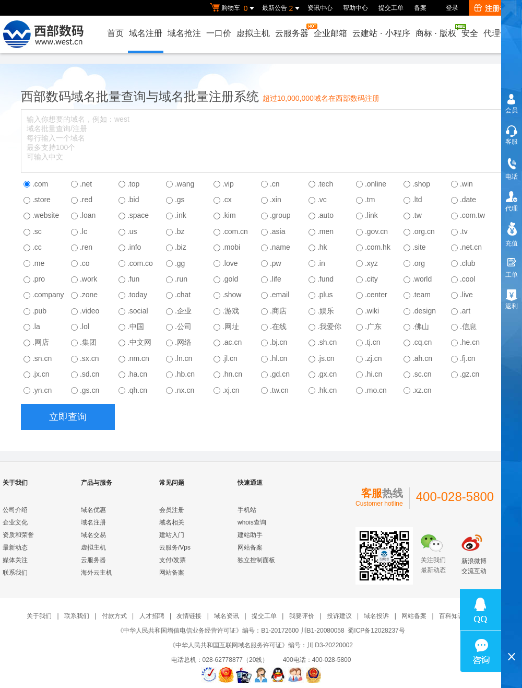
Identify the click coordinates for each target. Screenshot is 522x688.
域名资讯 (226, 616)
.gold (230, 279)
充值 (511, 243)
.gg (180, 263)
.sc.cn (422, 374)
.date (468, 199)
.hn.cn (232, 374)
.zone (89, 294)
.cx (227, 199)
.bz (180, 231)
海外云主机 (96, 572)
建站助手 (250, 535)
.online (375, 184)
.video (89, 311)
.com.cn (235, 231)
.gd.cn (280, 374)
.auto (325, 215)
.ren (86, 247)
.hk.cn (327, 390)
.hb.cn (185, 374)
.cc (37, 247)
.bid (133, 199)
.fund (325, 279)
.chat (183, 294)
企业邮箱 (330, 33)
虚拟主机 (253, 33)
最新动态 (15, 547)
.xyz (371, 263)
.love (230, 263)
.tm (370, 199)
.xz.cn (422, 390)
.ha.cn (137, 374)
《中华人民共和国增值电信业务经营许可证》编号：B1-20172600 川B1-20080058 (230, 630)
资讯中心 (320, 7)
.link (371, 215)
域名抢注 (184, 33)
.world (422, 279)
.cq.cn (422, 342)
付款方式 (114, 616)
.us (132, 231)
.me (38, 263)
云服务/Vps (175, 547)
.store (41, 199)
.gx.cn (327, 374)
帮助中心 (355, 7)
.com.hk (377, 247)
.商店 (278, 311)
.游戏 (230, 311)
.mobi (231, 247)
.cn (275, 184)
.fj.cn (468, 358)
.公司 (183, 326)
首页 (115, 33)
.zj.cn (373, 358)
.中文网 (139, 342)
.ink (180, 215)
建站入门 (171, 535)
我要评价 (301, 616)
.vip (228, 184)
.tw (417, 215)
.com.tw (472, 215)
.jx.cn (41, 374)
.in (321, 263)
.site (419, 247)
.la (36, 326)
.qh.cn (137, 390)
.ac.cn (232, 342)
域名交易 (93, 535)
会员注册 (171, 510)
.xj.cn (231, 390)
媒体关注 (15, 560)
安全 (469, 33)
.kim (229, 215)
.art (465, 311)
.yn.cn (42, 390)
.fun (133, 279)
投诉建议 (339, 616)
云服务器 (292, 31)
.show (232, 294)
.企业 (183, 311)
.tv (464, 231)
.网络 (183, 342)
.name (280, 247)
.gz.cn (469, 374)
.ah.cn (422, 358)
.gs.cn (89, 390)
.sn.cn (42, 358)
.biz (180, 247)
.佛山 (420, 326)
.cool (468, 279)
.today (137, 294)
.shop (421, 184)
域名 (83, 96)
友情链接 (188, 616)
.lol (84, 326)
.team (421, 294)
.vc (322, 199)
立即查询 (68, 417)
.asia (278, 231)
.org (418, 263)
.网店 (40, 342)
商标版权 (436, 31)
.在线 (278, 326)
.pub (39, 311)
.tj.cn (373, 342)
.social (137, 311)
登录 (452, 7)
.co (85, 263)
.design (424, 311)
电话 (511, 176)
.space (138, 215)
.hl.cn (278, 358)
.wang (184, 184)
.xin (275, 199)
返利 (511, 306)
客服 (511, 141)
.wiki (372, 311)
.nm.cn (138, 358)
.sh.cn (327, 342)
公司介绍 (15, 510)
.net (86, 184)
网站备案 (171, 572)
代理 (511, 208)
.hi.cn (373, 374)
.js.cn (326, 358)
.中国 (135, 326)
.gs (180, 199)
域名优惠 (93, 510)
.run (181, 279)
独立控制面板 (256, 560)
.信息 (468, 326)
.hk (322, 247)
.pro (38, 279)
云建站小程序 (381, 33)
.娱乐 (325, 311)
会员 (511, 110)
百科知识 (451, 616)
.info (134, 247)
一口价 (218, 33)
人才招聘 (151, 616)
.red (86, 199)
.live (466, 294)
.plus (325, 294)
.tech (325, 184)
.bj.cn (278, 342)
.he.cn (470, 342)
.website (45, 215)
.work (88, 279)
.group (280, 215)
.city (371, 279)
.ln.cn (183, 358)
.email (279, 294)
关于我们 (39, 616)
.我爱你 (329, 326)
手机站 (247, 510)
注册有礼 (494, 8)
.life (275, 279)
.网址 (230, 326)
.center (376, 294)
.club (468, 263)
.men (325, 231)
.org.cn (423, 231)
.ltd (417, 199)
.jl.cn (230, 358)
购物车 (233, 8)
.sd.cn (89, 374)
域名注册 (145, 33)
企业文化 (15, 522)
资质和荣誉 (18, 535)
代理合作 (500, 33)
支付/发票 (172, 560)
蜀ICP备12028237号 (376, 630)
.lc (83, 231)
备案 (420, 7)
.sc (37, 231)
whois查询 (252, 522)
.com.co (140, 263)
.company (48, 294)
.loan (88, 215)
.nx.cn (184, 390)
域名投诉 (376, 616)
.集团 (88, 342)
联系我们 (15, 572)
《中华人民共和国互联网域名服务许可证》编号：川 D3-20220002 (261, 645)
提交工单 (391, 7)
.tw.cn (279, 390)
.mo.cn (376, 390)
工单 (511, 274)
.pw (275, 263)
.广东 (373, 326)
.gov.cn (376, 231)
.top (133, 184)
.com (40, 184)
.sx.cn (89, 358)
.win (466, 184)
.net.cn (471, 247)
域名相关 (171, 522)
